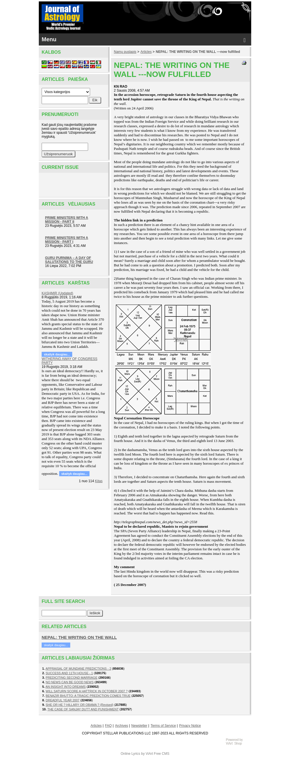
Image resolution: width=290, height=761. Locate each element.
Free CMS (161, 754)
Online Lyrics (130, 754)
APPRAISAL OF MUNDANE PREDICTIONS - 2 (78, 668)
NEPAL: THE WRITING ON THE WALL (79, 637)
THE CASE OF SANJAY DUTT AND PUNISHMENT (83, 709)
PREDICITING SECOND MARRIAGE (71, 677)
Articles (146, 52)
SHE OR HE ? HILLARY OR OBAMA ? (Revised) (79, 704)
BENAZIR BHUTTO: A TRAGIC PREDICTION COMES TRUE (88, 695)
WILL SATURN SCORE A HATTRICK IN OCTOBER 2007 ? (86, 691)
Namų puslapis (125, 52)
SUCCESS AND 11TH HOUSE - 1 (69, 673)
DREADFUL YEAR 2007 (62, 700)
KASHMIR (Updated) (57, 293)
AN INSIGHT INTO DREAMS (66, 686)
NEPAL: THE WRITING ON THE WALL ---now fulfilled (198, 52)
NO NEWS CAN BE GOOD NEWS (69, 682)
